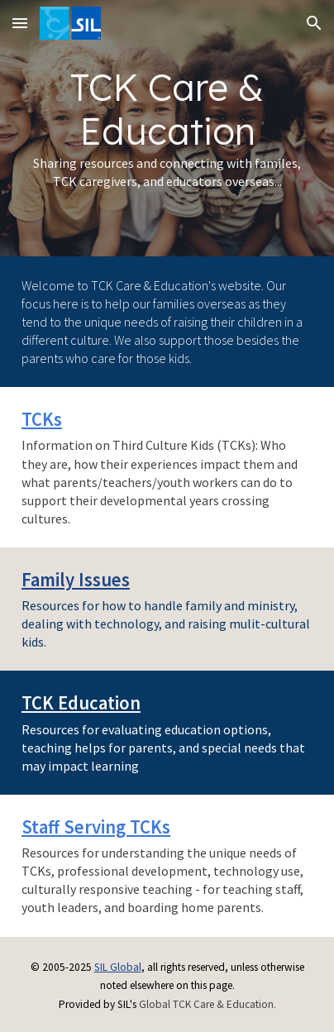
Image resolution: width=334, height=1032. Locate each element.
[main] (167, 128)
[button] (20, 22)
